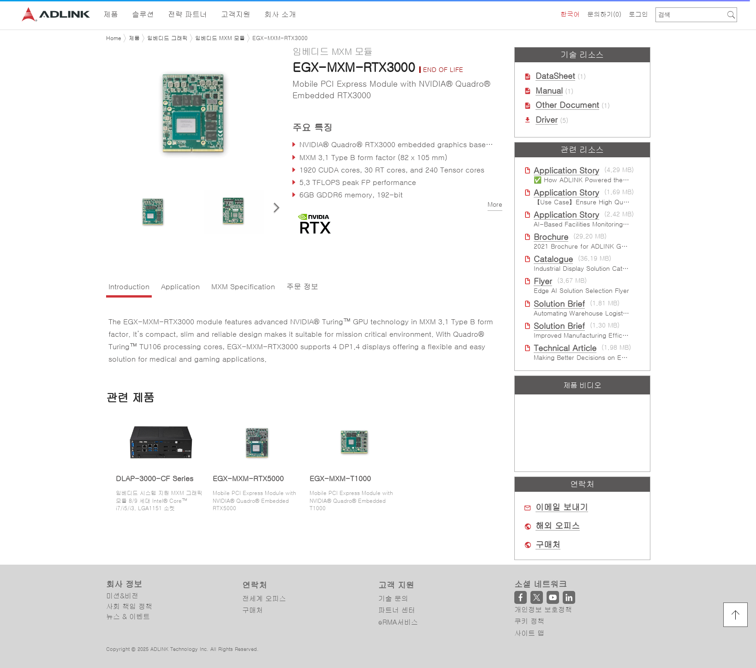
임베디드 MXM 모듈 (220, 38)
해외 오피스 (558, 526)
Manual (549, 91)
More (495, 204)
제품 (134, 38)
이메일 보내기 (562, 507)
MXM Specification (243, 286)
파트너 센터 (396, 610)
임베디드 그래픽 (167, 38)
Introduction (128, 286)
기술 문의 (393, 598)
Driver (547, 120)
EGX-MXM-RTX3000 (280, 38)
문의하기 (604, 14)
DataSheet (555, 76)
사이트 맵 (529, 633)
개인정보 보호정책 (543, 609)
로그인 (638, 14)
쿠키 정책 (529, 621)
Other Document (567, 105)
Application (180, 286)
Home (113, 38)
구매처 (548, 545)
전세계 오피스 (264, 598)
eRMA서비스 (398, 622)
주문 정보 (302, 286)
